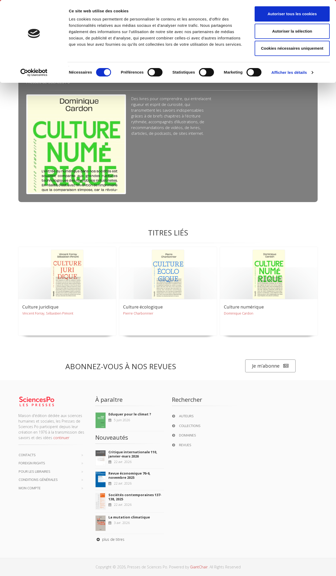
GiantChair (199, 566)
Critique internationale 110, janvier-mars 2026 (132, 454)
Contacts (27, 454)
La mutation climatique (129, 517)
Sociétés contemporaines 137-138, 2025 (134, 496)
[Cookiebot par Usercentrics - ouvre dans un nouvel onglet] (34, 72)
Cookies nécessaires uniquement (292, 48)
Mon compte (30, 488)
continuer (61, 437)
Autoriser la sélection (292, 31)
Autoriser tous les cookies (292, 14)
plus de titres (109, 539)
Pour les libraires (34, 471)
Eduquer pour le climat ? (129, 414)
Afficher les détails (289, 72)
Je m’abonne (270, 366)
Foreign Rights (32, 463)
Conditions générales (38, 479)
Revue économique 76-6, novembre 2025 (129, 475)
